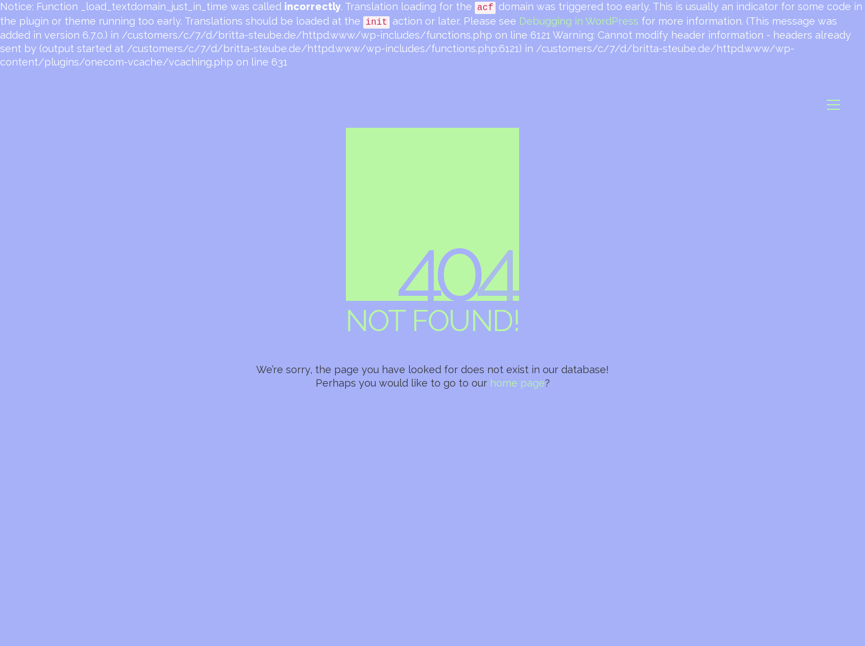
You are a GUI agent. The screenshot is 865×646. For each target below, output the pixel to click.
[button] (833, 105)
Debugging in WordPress (579, 21)
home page (517, 383)
